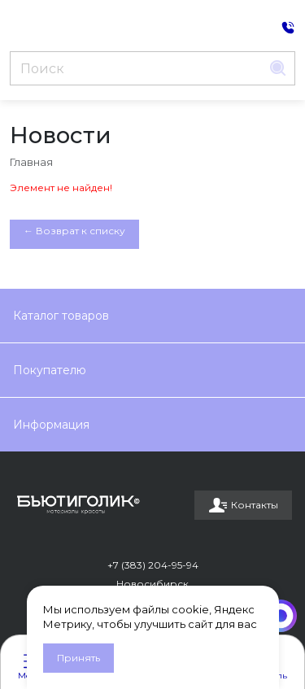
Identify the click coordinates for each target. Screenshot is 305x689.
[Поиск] (136, 68)
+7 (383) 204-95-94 (152, 565)
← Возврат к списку (74, 231)
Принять (78, 658)
